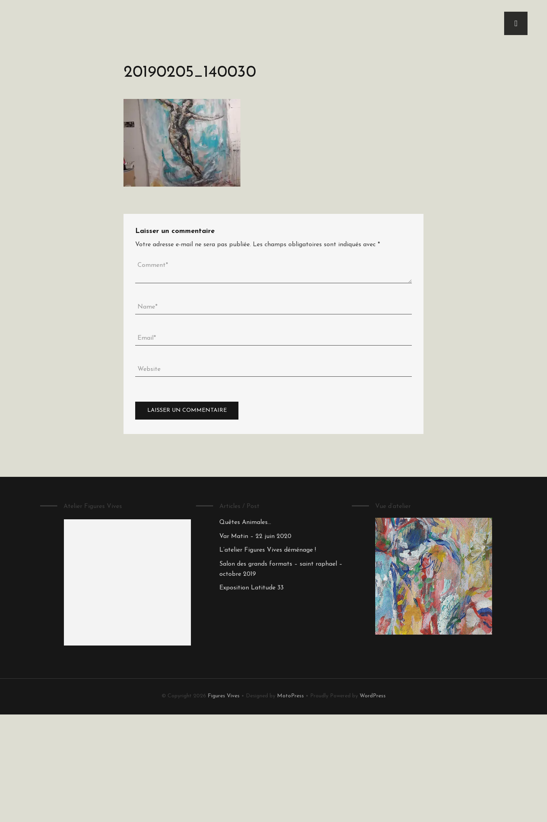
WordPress (373, 696)
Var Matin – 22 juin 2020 (255, 536)
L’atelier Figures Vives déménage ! (267, 550)
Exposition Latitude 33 (251, 588)
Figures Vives (224, 696)
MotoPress (290, 696)
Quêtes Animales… (245, 522)
